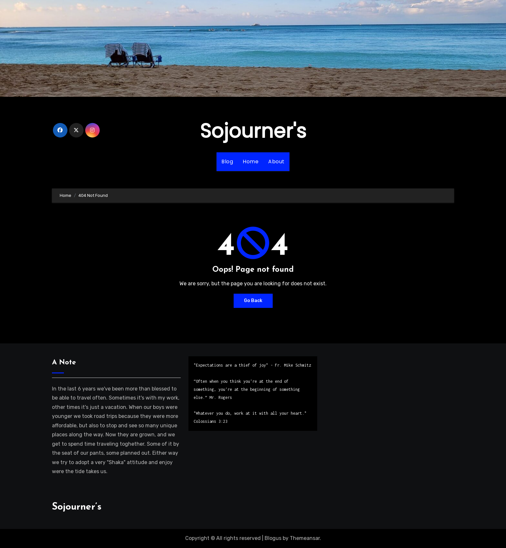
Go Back (253, 300)
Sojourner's (253, 131)
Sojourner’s (77, 507)
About (276, 161)
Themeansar (305, 538)
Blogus (273, 538)
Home (250, 161)
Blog (227, 161)
